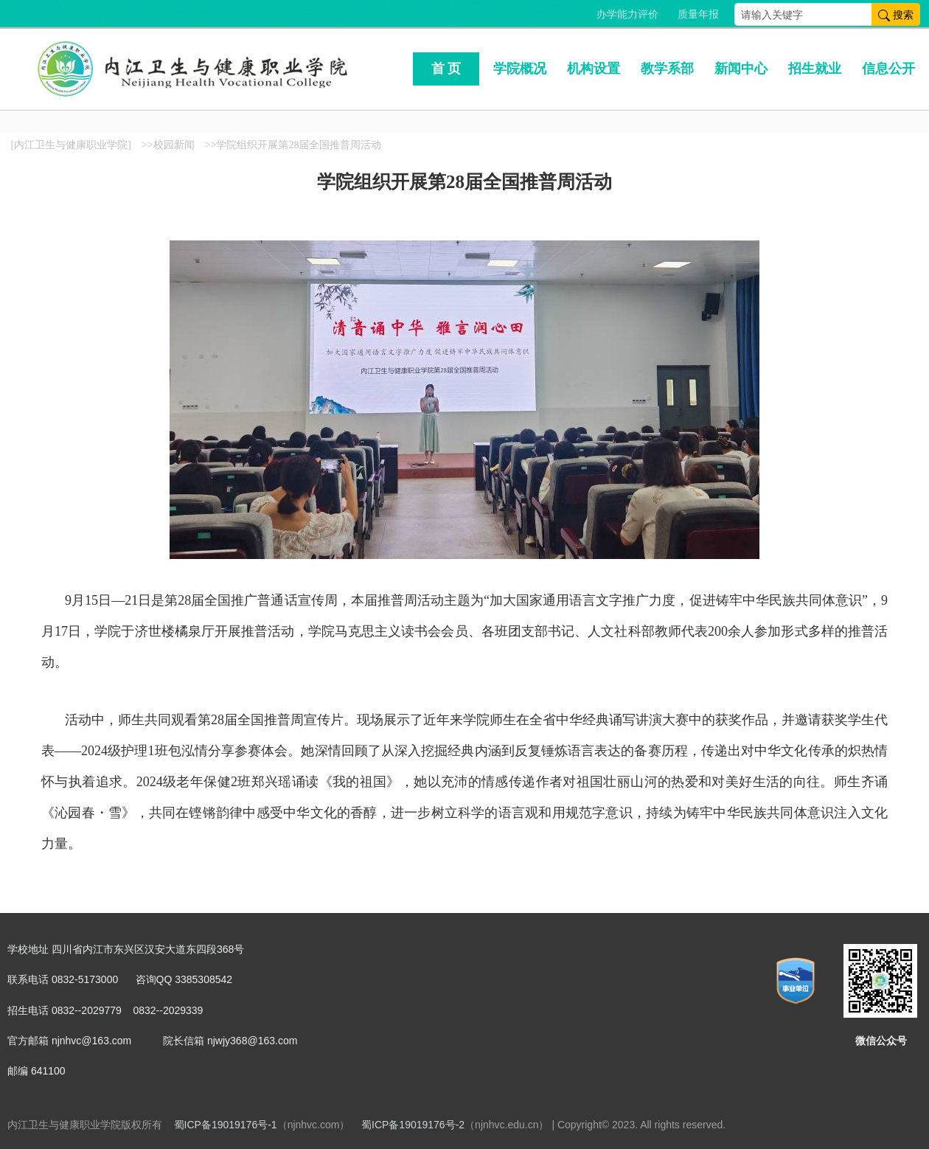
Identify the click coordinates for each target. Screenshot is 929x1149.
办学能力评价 (627, 14)
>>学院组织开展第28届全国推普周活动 (293, 144)
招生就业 (814, 68)
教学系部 (667, 68)
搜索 (896, 14)
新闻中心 (741, 68)
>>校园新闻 (168, 144)
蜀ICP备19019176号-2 (412, 1125)
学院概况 (519, 68)
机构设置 (593, 68)
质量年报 (698, 14)
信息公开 (888, 68)
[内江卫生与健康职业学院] (71, 144)
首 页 (446, 68)
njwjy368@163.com (252, 1040)
